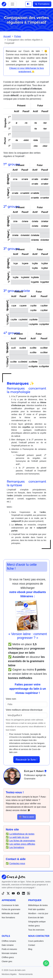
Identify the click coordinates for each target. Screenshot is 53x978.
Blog (30, 949)
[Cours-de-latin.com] (13, 877)
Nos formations (8, 917)
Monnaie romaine (9, 953)
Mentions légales (9, 974)
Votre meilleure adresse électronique (24, 710)
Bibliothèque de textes (38, 905)
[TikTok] (3, 893)
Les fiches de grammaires (22, 840)
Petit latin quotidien (36, 909)
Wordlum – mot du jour (38, 913)
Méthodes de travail (10, 913)
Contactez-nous (17, 863)
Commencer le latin (10, 905)
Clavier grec (7, 961)
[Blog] (28, 893)
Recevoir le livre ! (26, 759)
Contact (31, 945)
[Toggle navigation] (12, 4)
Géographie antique (37, 921)
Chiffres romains (9, 941)
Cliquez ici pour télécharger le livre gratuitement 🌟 (26, 70)
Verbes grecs (34, 926)
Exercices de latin (36, 917)
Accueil (7, 36)
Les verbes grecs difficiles (22, 844)
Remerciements (26, 974)
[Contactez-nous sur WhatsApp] (46, 963)
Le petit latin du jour (19, 837)
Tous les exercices (36, 930)
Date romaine (8, 945)
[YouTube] (13, 893)
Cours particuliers (36, 941)
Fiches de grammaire (11, 909)
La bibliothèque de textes (21, 834)
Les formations (16, 847)
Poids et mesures (9, 949)
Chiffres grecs (8, 957)
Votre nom (11, 699)
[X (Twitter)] (8, 893)
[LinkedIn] (23, 893)
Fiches (17, 36)
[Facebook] (18, 893)
